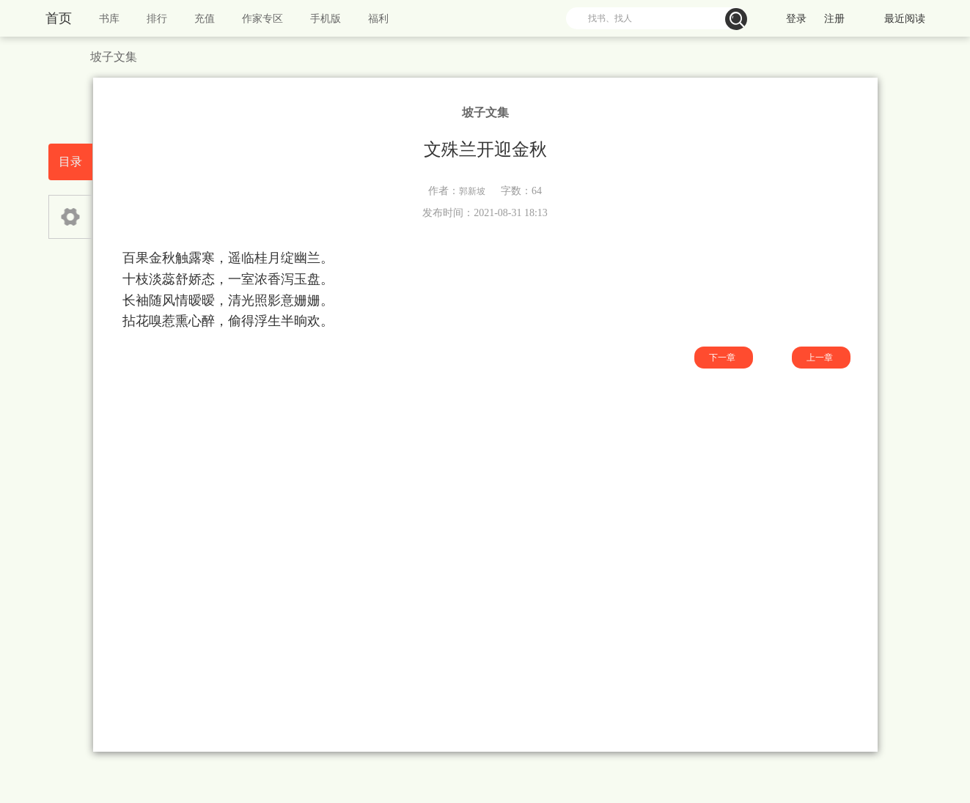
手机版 (325, 18)
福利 (378, 18)
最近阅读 (904, 18)
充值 (204, 18)
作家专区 (262, 18)
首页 (58, 18)
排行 (157, 18)
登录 (796, 18)
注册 (834, 18)
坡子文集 (113, 57)
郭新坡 (472, 191)
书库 (109, 18)
